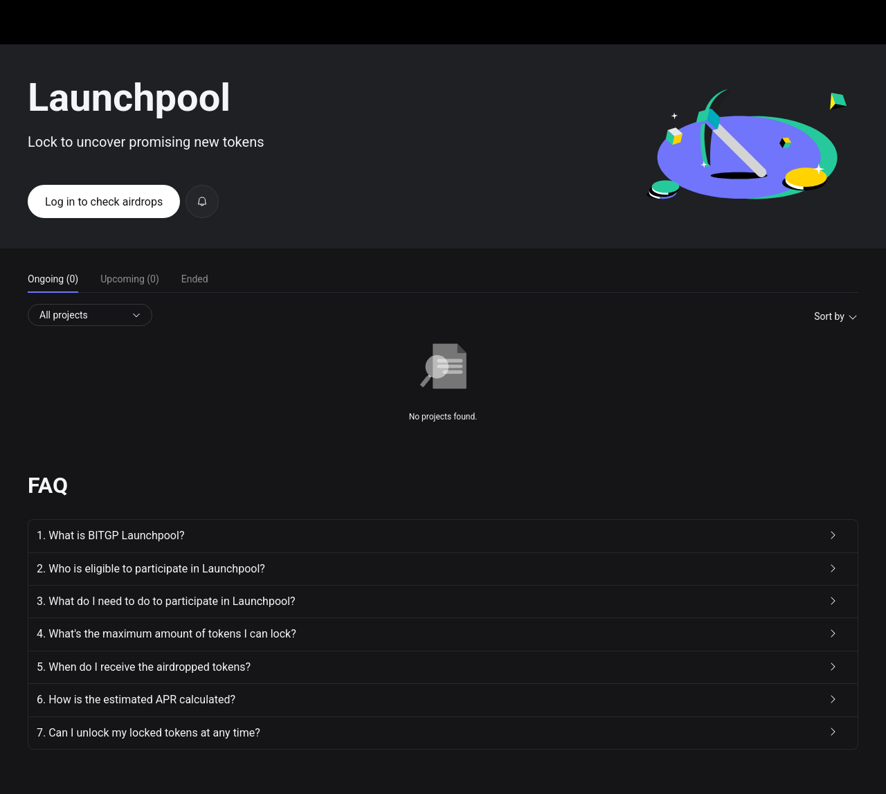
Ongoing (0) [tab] (53, 279)
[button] (443, 536)
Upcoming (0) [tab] (129, 279)
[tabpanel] (443, 364)
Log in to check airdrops (104, 201)
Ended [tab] (194, 279)
